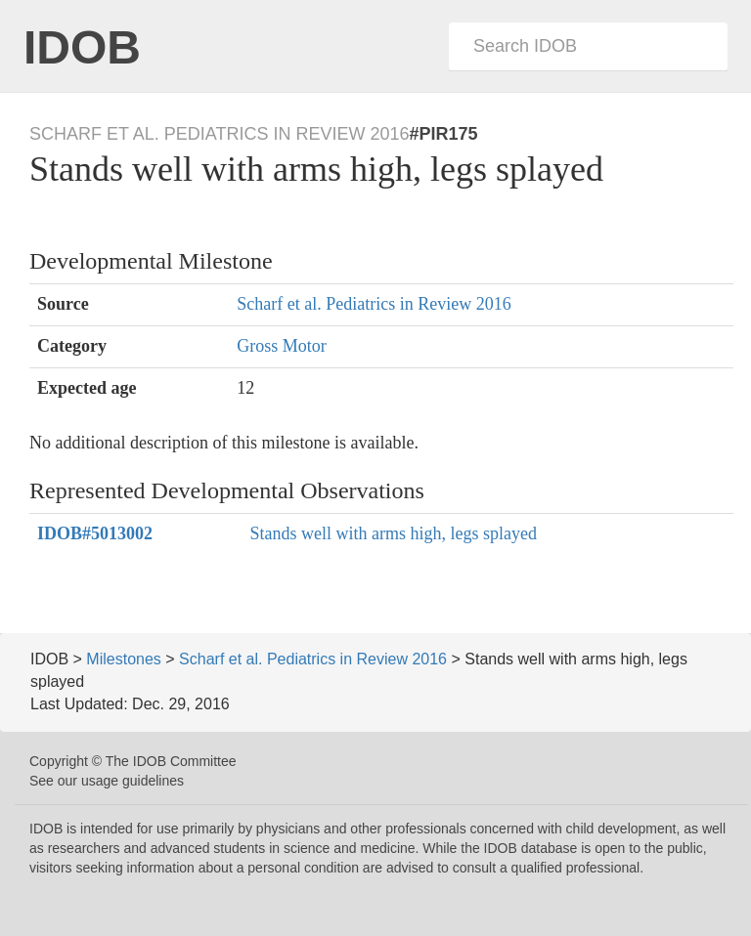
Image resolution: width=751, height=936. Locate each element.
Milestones (123, 659)
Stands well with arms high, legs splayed (393, 533)
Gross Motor (282, 346)
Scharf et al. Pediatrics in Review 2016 (373, 304)
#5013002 (95, 533)
